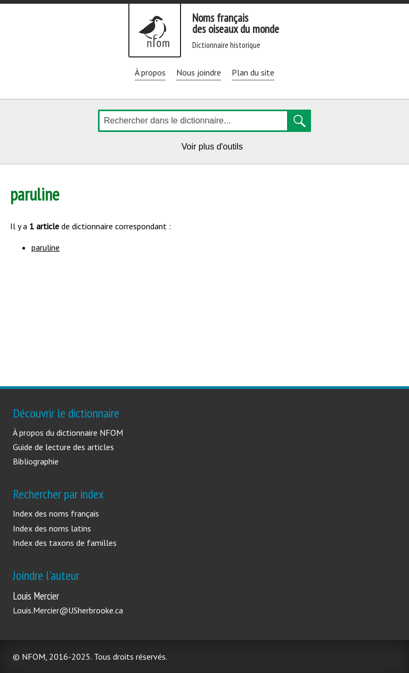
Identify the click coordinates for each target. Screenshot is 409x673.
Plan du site (253, 72)
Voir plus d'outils (214, 148)
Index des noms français (56, 513)
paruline (45, 247)
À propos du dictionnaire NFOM (68, 432)
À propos (150, 72)
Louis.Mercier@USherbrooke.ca (68, 610)
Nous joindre (198, 72)
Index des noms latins (52, 528)
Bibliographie (36, 461)
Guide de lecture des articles (63, 447)
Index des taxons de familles (65, 542)
